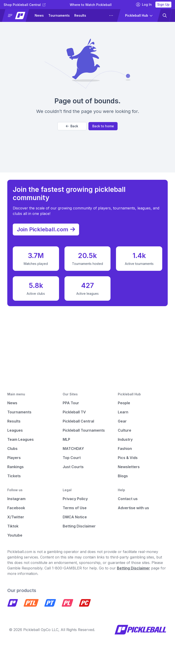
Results (80, 15)
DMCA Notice (75, 517)
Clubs (12, 448)
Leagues (15, 430)
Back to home (103, 126)
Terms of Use (75, 508)
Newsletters (129, 466)
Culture (124, 430)
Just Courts (73, 466)
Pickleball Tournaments (84, 430)
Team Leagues (20, 439)
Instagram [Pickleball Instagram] (16, 498)
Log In (144, 5)
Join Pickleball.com (48, 228)
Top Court (72, 457)
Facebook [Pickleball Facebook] (16, 508)
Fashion (125, 448)
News (39, 15)
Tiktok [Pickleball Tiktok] (12, 526)
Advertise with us (133, 508)
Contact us (128, 498)
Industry (125, 439)
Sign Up (163, 4)
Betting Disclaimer (79, 526)
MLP (66, 439)
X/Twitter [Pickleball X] (15, 517)
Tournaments (59, 15)
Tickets (14, 476)
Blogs (123, 476)
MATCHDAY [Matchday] (73, 448)
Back (72, 126)
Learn (123, 412)
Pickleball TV (74, 412)
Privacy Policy (75, 498)
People (124, 403)
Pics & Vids (128, 457)
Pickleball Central (78, 421)
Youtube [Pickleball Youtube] (14, 535)
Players (14, 457)
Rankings (15, 466)
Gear (122, 421)
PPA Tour (71, 403)
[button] (17, 15)
